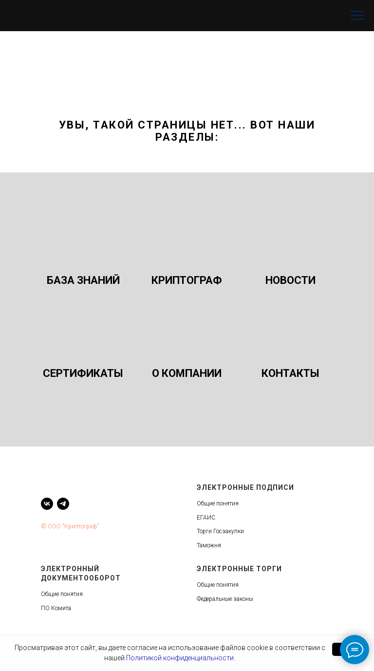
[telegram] (63, 504)
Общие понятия (218, 503)
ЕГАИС (206, 517)
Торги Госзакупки (220, 531)
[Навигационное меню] (357, 15)
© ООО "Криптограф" (70, 526)
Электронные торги (239, 569)
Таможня (209, 545)
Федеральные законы (225, 599)
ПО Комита (56, 608)
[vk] (47, 504)
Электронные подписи (245, 487)
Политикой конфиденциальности (180, 658)
